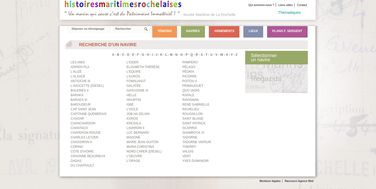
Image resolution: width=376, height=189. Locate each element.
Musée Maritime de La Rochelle (210, 15)
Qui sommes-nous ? (261, 5)
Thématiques (289, 12)
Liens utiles (285, 5)
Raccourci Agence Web (299, 181)
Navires (193, 31)
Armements (224, 31)
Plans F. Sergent (287, 31)
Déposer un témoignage (88, 28)
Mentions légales (270, 181)
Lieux (253, 31)
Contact (302, 5)
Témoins (164, 31)
